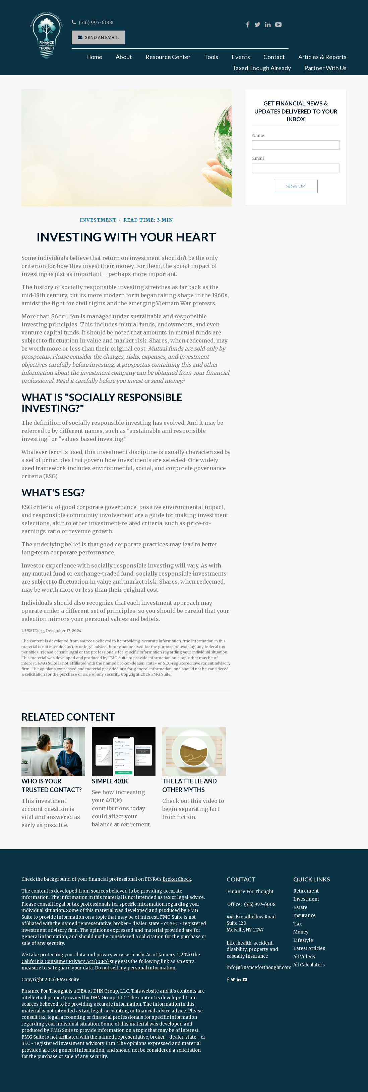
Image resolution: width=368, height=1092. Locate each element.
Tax (297, 924)
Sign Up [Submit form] (295, 186)
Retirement (306, 891)
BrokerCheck (177, 879)
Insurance (304, 915)
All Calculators (309, 965)
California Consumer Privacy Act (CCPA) (65, 961)
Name (258, 135)
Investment (306, 899)
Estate (300, 907)
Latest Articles (309, 948)
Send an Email (102, 37)
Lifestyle (303, 940)
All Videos (304, 957)
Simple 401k (110, 781)
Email (258, 158)
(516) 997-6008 (96, 23)
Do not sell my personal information (135, 968)
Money (301, 932)
